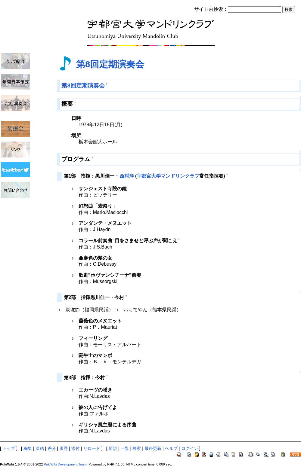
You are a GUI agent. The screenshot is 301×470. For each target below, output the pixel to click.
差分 (52, 448)
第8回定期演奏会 (110, 64)
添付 (75, 448)
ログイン (189, 448)
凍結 (40, 448)
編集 (27, 448)
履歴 (63, 448)
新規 (113, 448)
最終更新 (152, 448)
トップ (8, 448)
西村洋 (126, 176)
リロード (91, 448)
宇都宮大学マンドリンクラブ (168, 176)
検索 (136, 448)
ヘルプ (171, 448)
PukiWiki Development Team (65, 464)
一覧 (125, 448)
